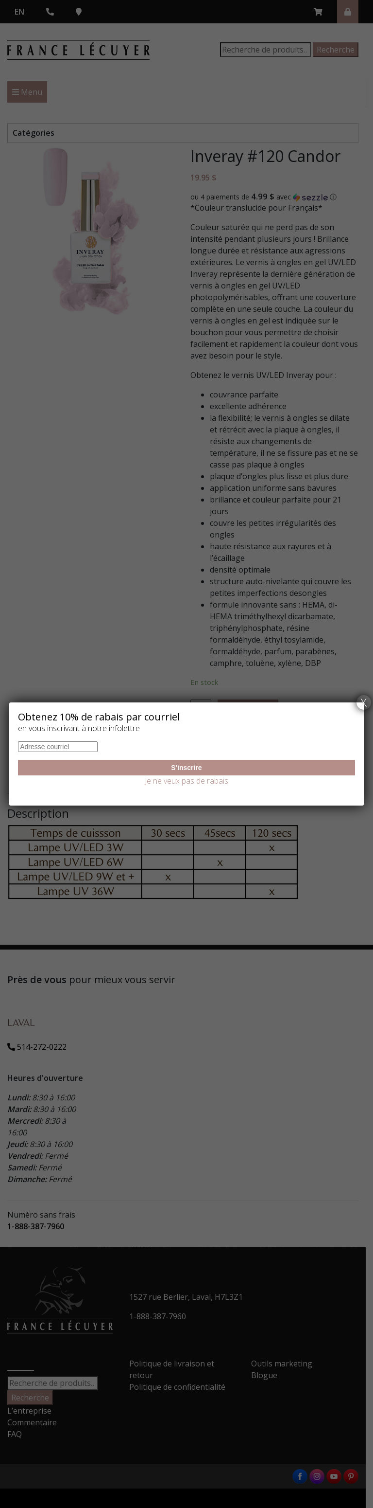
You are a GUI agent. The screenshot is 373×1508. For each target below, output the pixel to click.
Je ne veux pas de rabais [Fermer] (186, 780)
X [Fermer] (363, 702)
